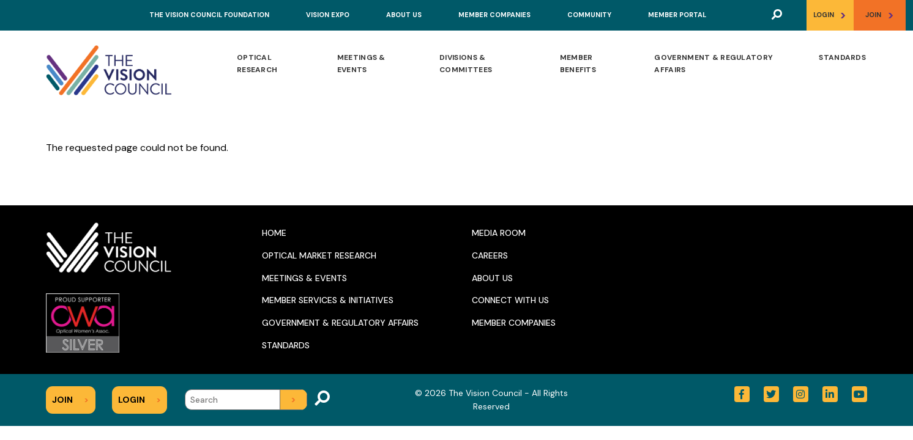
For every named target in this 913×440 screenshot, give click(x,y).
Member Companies (494, 14)
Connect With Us (510, 300)
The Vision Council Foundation (209, 14)
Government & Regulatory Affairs (713, 64)
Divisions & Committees (465, 64)
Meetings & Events (361, 64)
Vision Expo (327, 14)
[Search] (246, 399)
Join (879, 15)
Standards (842, 57)
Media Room (499, 232)
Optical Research (257, 64)
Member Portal (677, 14)
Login (829, 15)
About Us (404, 14)
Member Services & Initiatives (327, 300)
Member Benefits (578, 64)
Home (274, 232)
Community (589, 14)
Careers (490, 255)
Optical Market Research (319, 255)
